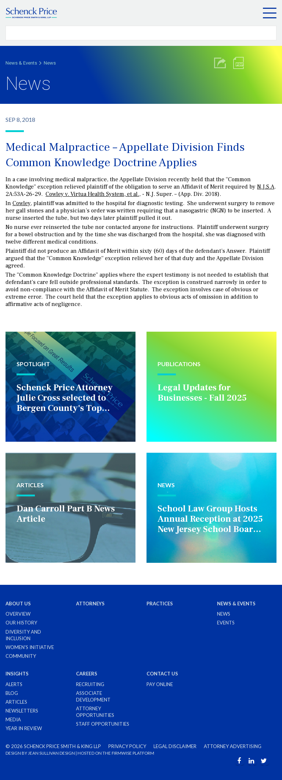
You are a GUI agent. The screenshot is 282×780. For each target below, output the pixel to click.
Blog (12, 693)
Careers (86, 674)
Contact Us (162, 674)
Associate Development (93, 696)
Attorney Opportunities (95, 712)
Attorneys (90, 603)
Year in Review (24, 728)
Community (21, 656)
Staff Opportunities (102, 724)
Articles (16, 702)
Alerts (14, 684)
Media (13, 719)
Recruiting (90, 684)
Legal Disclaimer (174, 746)
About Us (18, 603)
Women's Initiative (30, 647)
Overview (18, 614)
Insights (17, 674)
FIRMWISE (122, 753)
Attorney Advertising (232, 746)
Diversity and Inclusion (23, 635)
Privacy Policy (127, 746)
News (50, 63)
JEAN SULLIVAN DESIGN (51, 753)
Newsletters (22, 711)
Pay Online (160, 684)
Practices (160, 603)
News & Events (21, 63)
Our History (21, 623)
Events (226, 623)
